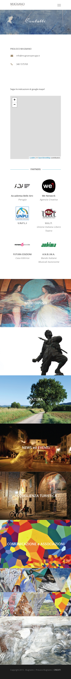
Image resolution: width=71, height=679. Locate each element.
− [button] (14, 104)
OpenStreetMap (44, 158)
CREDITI (57, 670)
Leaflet (32, 158)
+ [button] (14, 100)
